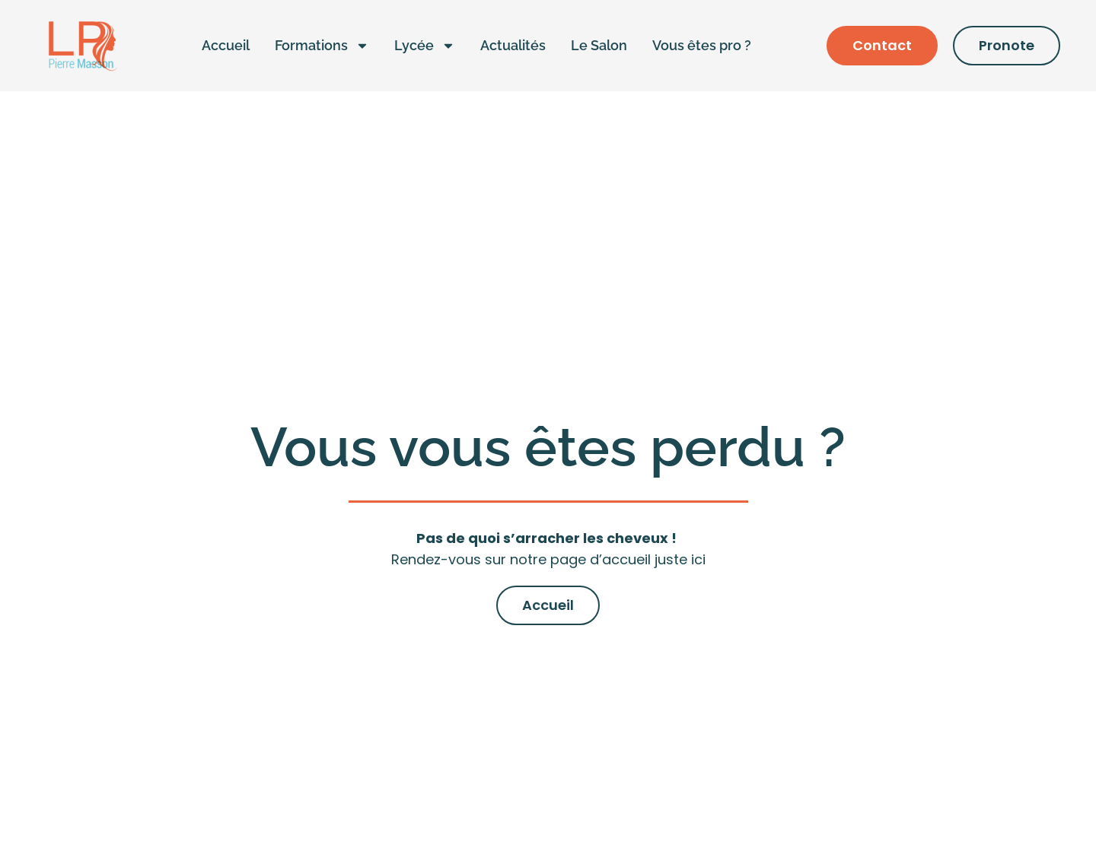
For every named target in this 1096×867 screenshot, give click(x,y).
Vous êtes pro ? (701, 45)
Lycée (424, 45)
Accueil (226, 45)
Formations (322, 45)
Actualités (513, 45)
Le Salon (599, 45)
